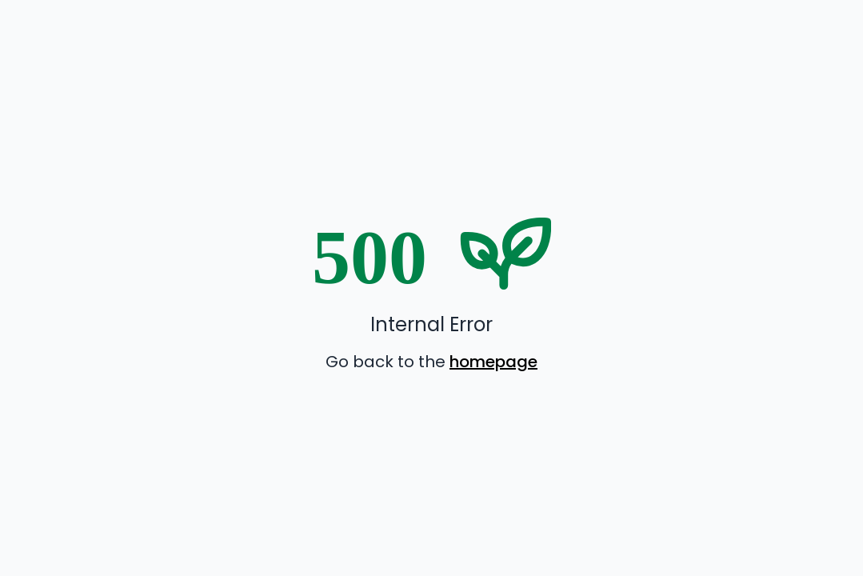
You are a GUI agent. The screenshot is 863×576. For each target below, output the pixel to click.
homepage (493, 361)
